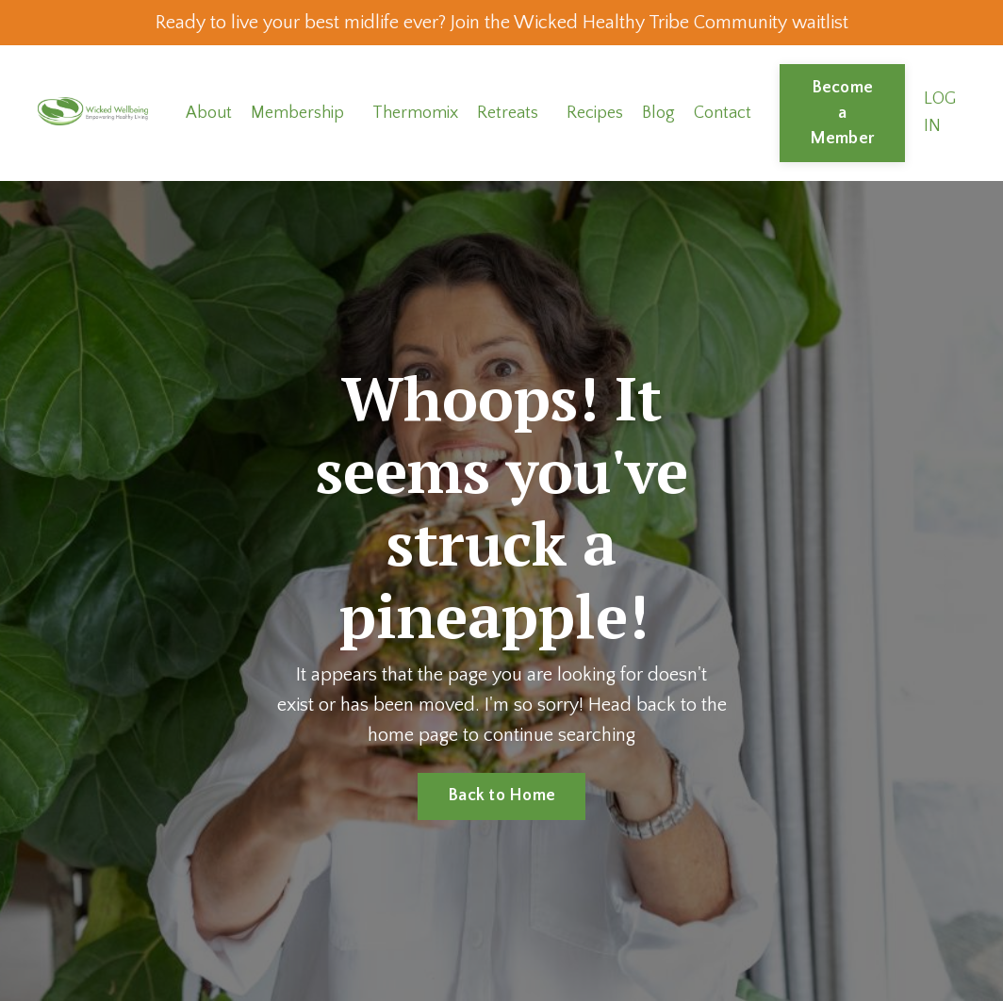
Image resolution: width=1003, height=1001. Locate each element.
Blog (658, 113)
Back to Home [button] (501, 795)
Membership (297, 113)
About (209, 113)
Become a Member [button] (843, 113)
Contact (722, 113)
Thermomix (415, 113)
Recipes (595, 113)
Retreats (507, 113)
